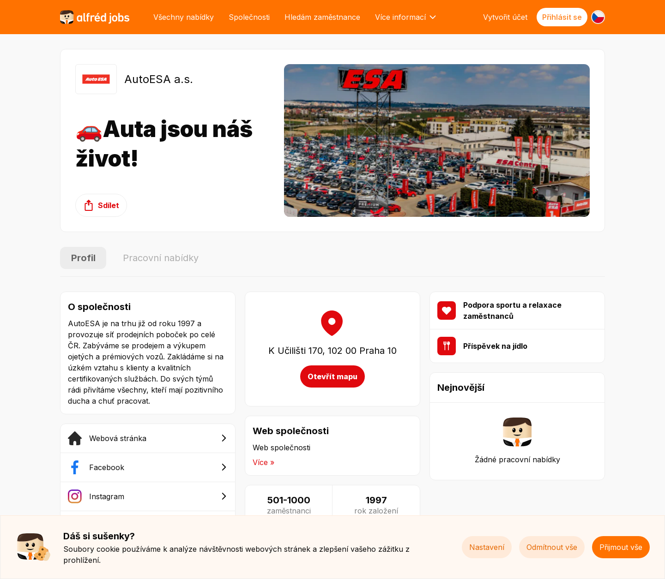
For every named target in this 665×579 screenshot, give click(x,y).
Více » (263, 462)
